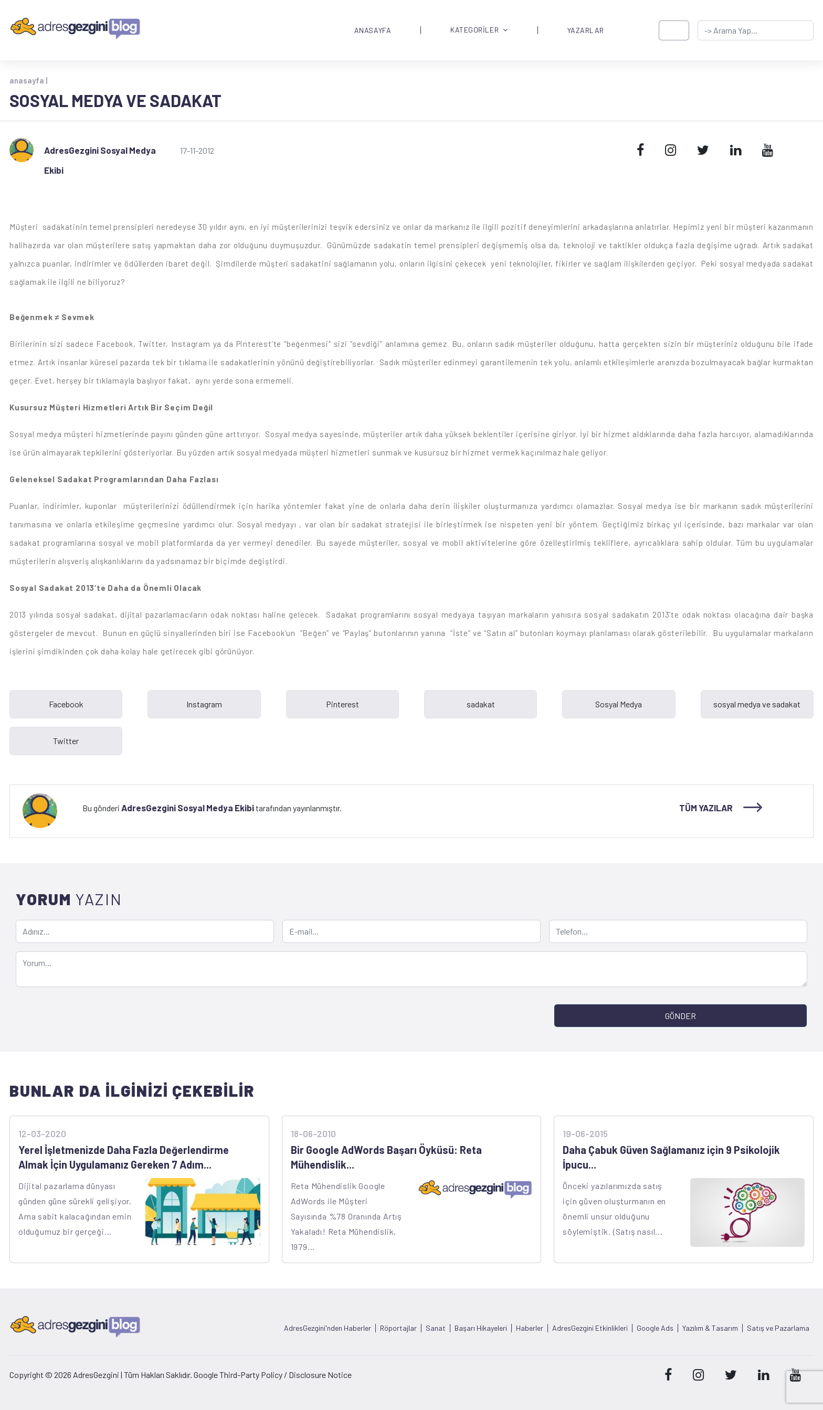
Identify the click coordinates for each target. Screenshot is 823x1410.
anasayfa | (28, 80)
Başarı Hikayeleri (481, 1328)
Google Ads (655, 1328)
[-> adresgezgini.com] (756, 30)
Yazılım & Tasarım (710, 1328)
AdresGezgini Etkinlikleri (590, 1328)
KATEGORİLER (479, 30)
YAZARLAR (585, 30)
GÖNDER (680, 1016)
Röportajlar (398, 1328)
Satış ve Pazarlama (778, 1328)
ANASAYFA (372, 30)
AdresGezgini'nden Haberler (327, 1328)
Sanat (436, 1328)
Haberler (529, 1328)
